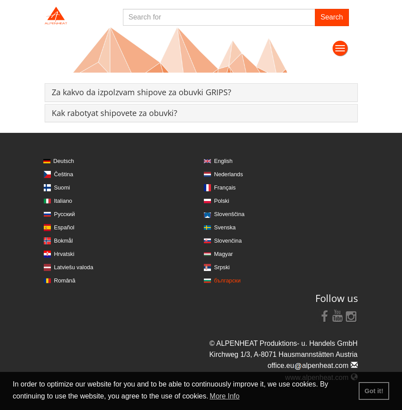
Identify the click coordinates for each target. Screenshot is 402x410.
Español (64, 227)
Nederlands (228, 174)
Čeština (63, 174)
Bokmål (63, 240)
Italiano (63, 200)
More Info (225, 396)
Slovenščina (229, 214)
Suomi (62, 187)
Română (64, 280)
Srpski (222, 267)
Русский (64, 214)
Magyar (223, 254)
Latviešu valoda (73, 267)
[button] (141, 92)
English (223, 161)
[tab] (201, 92)
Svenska (225, 227)
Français (225, 187)
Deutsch (64, 161)
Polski (221, 200)
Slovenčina (228, 240)
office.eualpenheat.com (313, 365)
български (227, 280)
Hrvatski (64, 254)
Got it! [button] (373, 391)
